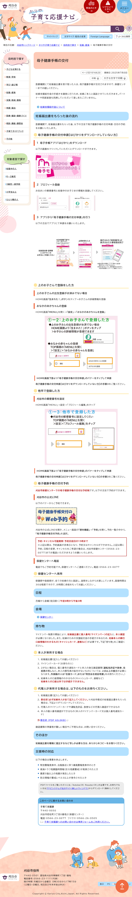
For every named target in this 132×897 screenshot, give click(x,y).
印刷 (94, 78)
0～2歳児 (11, 176)
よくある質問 (124, 37)
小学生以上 (11, 192)
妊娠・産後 (84, 45)
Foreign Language (100, 37)
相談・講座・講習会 (14, 123)
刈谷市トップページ (26, 45)
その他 (9, 139)
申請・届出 (11, 108)
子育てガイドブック (15, 131)
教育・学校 (11, 77)
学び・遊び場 (12, 85)
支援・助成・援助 (13, 100)
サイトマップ (52, 37)
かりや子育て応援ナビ (49, 45)
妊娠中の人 (11, 169)
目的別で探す (69, 45)
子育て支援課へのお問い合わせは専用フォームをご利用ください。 (77, 822)
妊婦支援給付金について (52, 107)
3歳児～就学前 (13, 184)
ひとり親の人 (12, 200)
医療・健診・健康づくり (16, 116)
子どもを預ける (13, 69)
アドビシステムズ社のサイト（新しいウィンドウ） (67, 788)
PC (108, 884)
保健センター (46, 617)
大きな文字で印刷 (113, 78)
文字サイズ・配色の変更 (75, 37)
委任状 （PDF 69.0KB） (54, 720)
